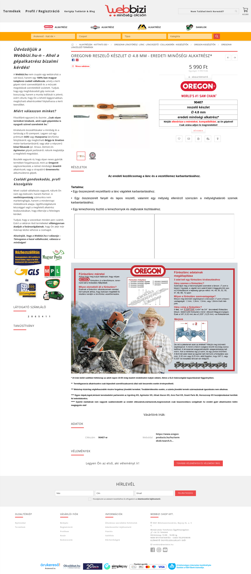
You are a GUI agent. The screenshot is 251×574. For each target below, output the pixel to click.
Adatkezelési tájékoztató (118, 527)
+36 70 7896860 (160, 532)
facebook (152, 550)
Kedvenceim (66, 540)
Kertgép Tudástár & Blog (79, 11)
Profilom (64, 531)
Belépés (64, 523)
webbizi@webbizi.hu (163, 544)
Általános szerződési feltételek (121, 523)
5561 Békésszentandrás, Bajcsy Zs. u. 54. (171, 524)
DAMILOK (201, 27)
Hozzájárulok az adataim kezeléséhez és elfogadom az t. (127, 499)
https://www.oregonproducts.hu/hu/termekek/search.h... (168, 437)
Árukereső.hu (50, 568)
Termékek (20, 527)
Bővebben (198, 130)
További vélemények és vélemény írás (198, 463)
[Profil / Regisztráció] (42, 11)
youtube (165, 550)
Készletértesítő (199, 77)
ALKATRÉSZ (61, 27)
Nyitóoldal (20, 523)
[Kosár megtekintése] (245, 11)
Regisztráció (66, 527)
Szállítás (109, 535)
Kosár (63, 535)
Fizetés (109, 531)
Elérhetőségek (112, 540)
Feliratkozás (185, 493)
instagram (159, 550)
